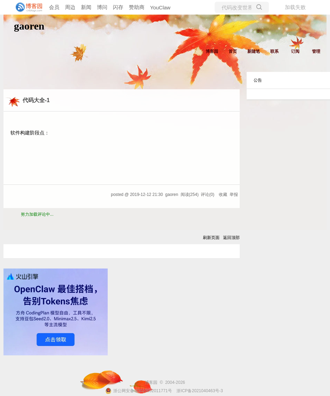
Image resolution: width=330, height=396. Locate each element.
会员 (54, 7)
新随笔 (253, 51)
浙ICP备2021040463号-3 (199, 390)
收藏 (223, 194)
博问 (102, 7)
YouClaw (160, 7)
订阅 (295, 51)
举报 (234, 194)
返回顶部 (231, 237)
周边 (70, 7)
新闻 (86, 7)
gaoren (29, 26)
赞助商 (137, 7)
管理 (316, 51)
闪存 (118, 7)
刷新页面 (211, 237)
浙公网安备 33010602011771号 (138, 390)
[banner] (28, 7)
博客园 (212, 51)
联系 (274, 51)
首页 (233, 51)
